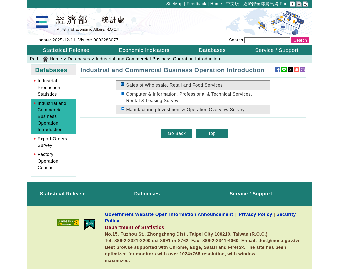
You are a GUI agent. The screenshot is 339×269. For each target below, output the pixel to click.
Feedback (196, 3)
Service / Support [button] (276, 50)
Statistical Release (63, 193)
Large (305, 5)
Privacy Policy (255, 214)
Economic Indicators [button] (144, 50)
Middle (299, 5)
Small (293, 5)
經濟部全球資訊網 (260, 3)
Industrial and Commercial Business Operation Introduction (158, 58)
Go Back (177, 133)
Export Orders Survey (52, 142)
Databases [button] (212, 50)
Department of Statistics (52, 10)
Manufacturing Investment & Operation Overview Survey (185, 109)
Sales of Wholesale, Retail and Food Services (174, 85)
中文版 (232, 3)
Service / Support (251, 193)
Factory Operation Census (48, 161)
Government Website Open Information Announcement (169, 214)
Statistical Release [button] (66, 50)
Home (216, 3)
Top (212, 133)
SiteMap (174, 3)
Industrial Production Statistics (49, 87)
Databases (79, 58)
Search (236, 40)
